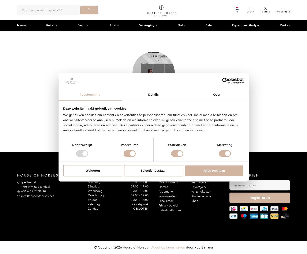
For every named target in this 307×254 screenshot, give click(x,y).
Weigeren (93, 171)
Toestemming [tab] (90, 94)
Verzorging (146, 25)
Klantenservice (201, 196)
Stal (180, 25)
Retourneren (199, 182)
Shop (195, 201)
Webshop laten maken (168, 247)
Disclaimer (166, 201)
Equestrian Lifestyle (245, 25)
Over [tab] (217, 94)
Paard (82, 25)
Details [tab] (153, 94)
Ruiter (50, 25)
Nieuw (21, 25)
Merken (285, 25)
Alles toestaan (214, 171)
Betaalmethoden (170, 210)
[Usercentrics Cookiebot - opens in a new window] (225, 80)
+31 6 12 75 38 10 (33, 191)
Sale (209, 25)
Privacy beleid (168, 206)
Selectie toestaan (153, 171)
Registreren (260, 197)
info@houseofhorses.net (37, 196)
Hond (112, 25)
